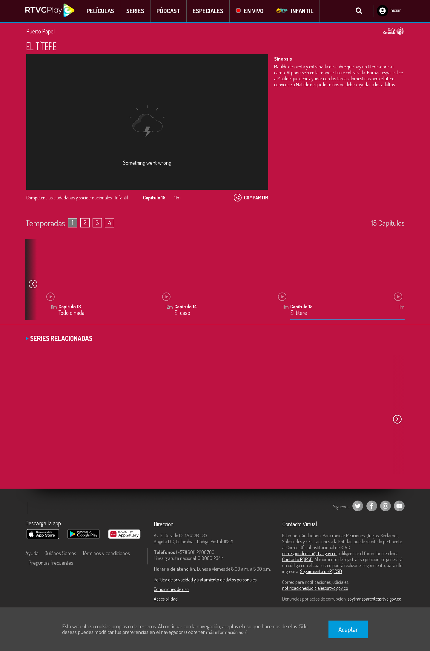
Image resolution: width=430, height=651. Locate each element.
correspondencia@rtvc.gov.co (309, 554)
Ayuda (32, 553)
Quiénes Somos (60, 553)
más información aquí (226, 632)
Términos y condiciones (106, 553)
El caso (182, 313)
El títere (298, 313)
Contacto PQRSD (297, 560)
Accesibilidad (166, 599)
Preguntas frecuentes (50, 563)
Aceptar (348, 629)
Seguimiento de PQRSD (321, 572)
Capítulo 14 (185, 307)
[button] (32, 284)
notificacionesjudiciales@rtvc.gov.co (315, 588)
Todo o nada (72, 313)
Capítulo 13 (70, 307)
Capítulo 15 (301, 307)
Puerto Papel (40, 31)
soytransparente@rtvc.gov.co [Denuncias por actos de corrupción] (374, 599)
